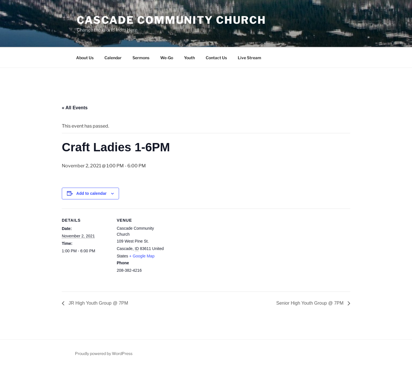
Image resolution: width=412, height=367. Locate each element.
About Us (85, 57)
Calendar (113, 57)
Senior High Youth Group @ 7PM (310, 303)
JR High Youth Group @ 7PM (97, 303)
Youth (189, 57)
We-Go (166, 57)
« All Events (75, 107)
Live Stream (249, 57)
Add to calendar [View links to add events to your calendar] (91, 193)
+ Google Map (141, 256)
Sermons (140, 57)
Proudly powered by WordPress (103, 353)
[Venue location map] (202, 248)
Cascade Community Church (171, 20)
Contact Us (216, 57)
